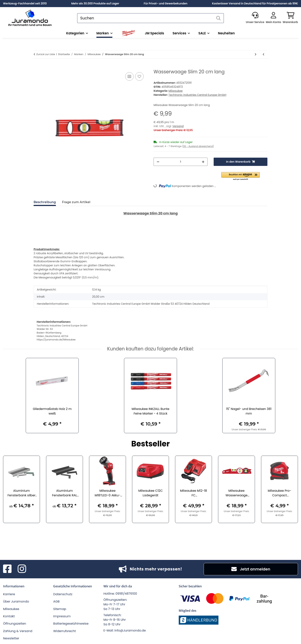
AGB (56, 601)
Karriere (9, 594)
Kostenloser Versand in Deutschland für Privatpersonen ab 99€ (255, 3)
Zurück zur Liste (45, 54)
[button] (255, 18)
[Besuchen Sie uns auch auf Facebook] (7, 569)
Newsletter (11, 638)
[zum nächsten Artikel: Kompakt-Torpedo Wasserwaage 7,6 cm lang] (256, 54)
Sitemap (59, 609)
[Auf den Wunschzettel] (139, 76)
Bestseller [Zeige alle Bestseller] (150, 444)
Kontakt (9, 616)
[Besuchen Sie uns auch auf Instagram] (22, 569)
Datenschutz (62, 594)
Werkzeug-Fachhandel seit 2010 (25, 3)
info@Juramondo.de (130, 630)
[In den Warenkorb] (37, 67)
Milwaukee (176, 91)
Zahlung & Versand (17, 631)
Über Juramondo (16, 601)
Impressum (62, 616)
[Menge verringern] (158, 162)
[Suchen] (145, 18)
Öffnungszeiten (14, 623)
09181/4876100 (126, 593)
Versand (178, 126)
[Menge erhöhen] (203, 162)
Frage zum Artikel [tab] (76, 202)
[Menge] (180, 162)
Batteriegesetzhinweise (70, 623)
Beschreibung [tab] (45, 202)
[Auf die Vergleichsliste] (129, 76)
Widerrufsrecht (64, 631)
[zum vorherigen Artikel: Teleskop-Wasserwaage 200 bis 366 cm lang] (263, 54)
